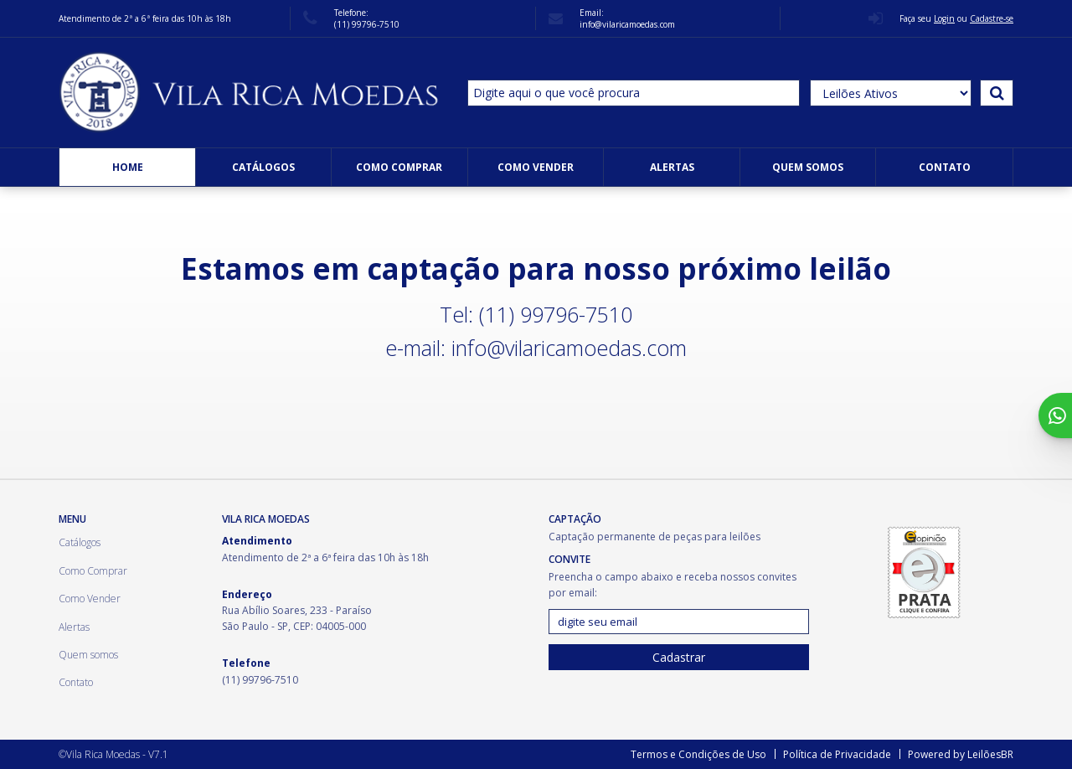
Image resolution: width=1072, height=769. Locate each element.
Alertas (672, 167)
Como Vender (535, 167)
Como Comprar (399, 167)
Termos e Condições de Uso (698, 754)
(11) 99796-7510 (366, 24)
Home (127, 167)
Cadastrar (678, 657)
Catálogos (263, 167)
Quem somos (807, 167)
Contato (945, 167)
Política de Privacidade (837, 754)
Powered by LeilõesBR (960, 754)
